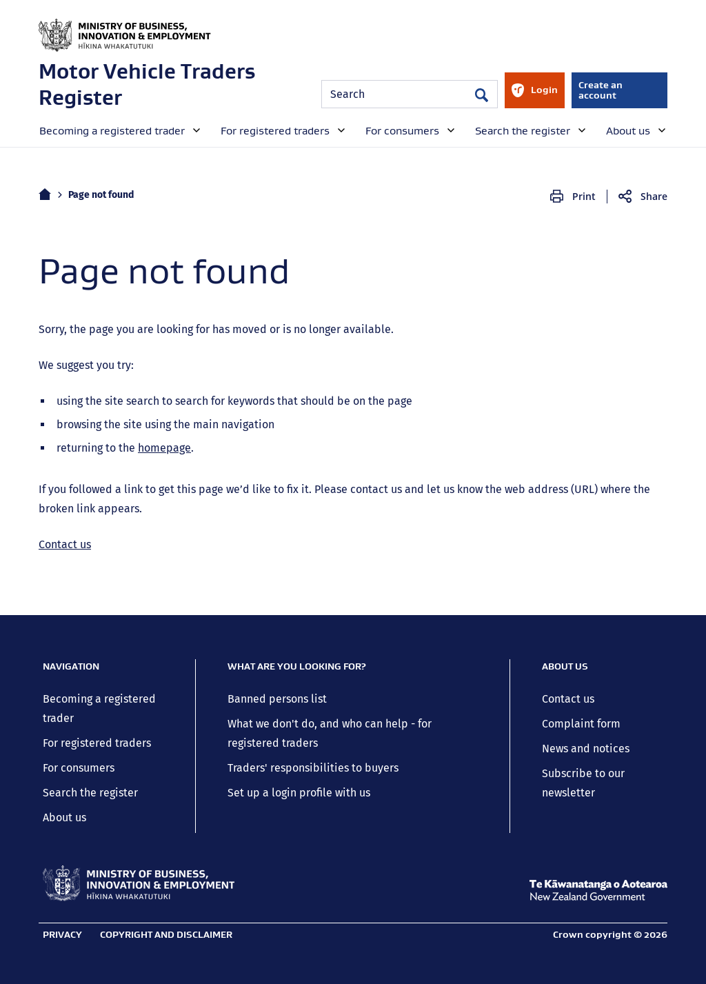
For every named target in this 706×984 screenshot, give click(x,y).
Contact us (65, 544)
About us (64, 817)
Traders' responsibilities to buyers (313, 767)
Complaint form (581, 723)
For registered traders (97, 743)
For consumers (78, 767)
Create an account (600, 90)
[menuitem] (118, 129)
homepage (164, 447)
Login (534, 95)
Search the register (90, 792)
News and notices (585, 748)
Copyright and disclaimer (166, 934)
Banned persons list (277, 698)
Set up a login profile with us (299, 792)
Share (654, 196)
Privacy (62, 934)
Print (584, 196)
